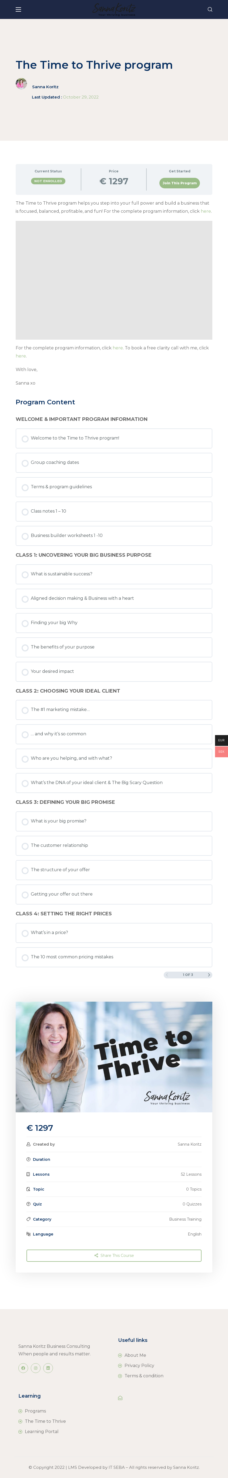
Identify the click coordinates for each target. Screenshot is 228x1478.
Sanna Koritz (45, 86)
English (195, 1234)
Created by (44, 1144)
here (206, 211)
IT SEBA (117, 1467)
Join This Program (180, 183)
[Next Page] (209, 975)
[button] (210, 9)
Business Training (185, 1219)
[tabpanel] (114, 293)
